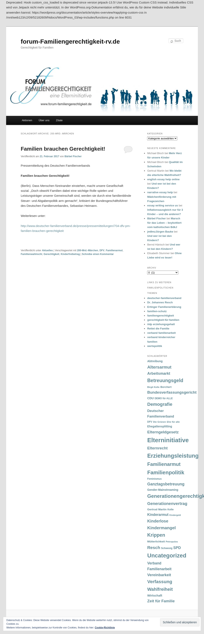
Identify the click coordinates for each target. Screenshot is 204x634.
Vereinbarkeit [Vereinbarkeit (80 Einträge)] (159, 575)
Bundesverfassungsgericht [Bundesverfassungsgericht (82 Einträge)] (171, 392)
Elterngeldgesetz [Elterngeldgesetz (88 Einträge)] (163, 432)
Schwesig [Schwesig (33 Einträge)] (166, 548)
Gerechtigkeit (51, 254)
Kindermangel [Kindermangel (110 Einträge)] (161, 527)
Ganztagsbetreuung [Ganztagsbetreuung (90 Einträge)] (165, 484)
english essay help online (163, 179)
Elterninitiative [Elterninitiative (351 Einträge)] (168, 440)
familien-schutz (157, 311)
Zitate (59, 120)
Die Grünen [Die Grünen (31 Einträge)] (159, 421)
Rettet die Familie (158, 328)
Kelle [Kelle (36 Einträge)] (170, 509)
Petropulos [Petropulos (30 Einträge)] (172, 541)
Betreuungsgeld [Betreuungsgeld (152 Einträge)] (165, 380)
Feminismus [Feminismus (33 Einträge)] (154, 478)
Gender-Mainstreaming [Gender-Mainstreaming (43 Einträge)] (162, 489)
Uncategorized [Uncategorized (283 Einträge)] (166, 555)
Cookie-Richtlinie (105, 627)
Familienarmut (114, 250)
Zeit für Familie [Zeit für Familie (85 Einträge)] (161, 601)
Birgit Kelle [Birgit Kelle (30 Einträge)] (153, 387)
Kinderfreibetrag (70, 254)
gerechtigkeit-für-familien (163, 319)
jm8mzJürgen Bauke (160, 231)
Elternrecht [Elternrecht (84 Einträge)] (157, 448)
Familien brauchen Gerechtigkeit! (63, 149)
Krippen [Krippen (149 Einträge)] (156, 535)
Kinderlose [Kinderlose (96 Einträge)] (157, 521)
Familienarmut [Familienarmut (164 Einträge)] (163, 464)
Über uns (44, 120)
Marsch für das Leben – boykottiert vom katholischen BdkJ (164, 223)
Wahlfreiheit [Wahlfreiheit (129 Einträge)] (160, 589)
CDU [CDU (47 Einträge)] (150, 398)
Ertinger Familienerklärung (164, 306)
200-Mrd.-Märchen (87, 250)
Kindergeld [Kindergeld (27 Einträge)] (175, 515)
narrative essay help (160, 192)
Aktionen (27, 120)
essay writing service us (162, 205)
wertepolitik (154, 346)
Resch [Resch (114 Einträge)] (153, 547)
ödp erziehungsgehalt (161, 324)
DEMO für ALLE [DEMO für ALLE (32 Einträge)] (164, 398)
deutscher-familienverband (164, 298)
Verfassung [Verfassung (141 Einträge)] (159, 581)
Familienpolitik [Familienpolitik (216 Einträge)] (165, 472)
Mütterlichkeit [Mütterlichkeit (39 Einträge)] (156, 541)
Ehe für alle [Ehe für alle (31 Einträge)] (173, 421)
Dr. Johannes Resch (160, 302)
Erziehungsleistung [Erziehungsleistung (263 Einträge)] (172, 456)
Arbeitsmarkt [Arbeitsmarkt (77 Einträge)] (158, 373)
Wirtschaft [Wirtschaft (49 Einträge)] (154, 595)
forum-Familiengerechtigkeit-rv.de (70, 41)
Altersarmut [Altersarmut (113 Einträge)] (159, 367)
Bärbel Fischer (72, 156)
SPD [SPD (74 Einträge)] (177, 548)
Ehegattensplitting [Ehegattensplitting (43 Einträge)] (159, 426)
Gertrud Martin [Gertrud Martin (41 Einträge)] (156, 509)
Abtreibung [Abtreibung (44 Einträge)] (155, 361)
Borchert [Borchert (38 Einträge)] (165, 387)
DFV (102, 250)
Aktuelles (47, 250)
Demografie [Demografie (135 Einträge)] (159, 404)
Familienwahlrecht (31, 254)
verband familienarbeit (161, 332)
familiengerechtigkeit (160, 315)
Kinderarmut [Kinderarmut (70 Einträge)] (157, 515)
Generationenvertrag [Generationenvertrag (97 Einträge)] (167, 503)
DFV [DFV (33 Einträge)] (149, 421)
